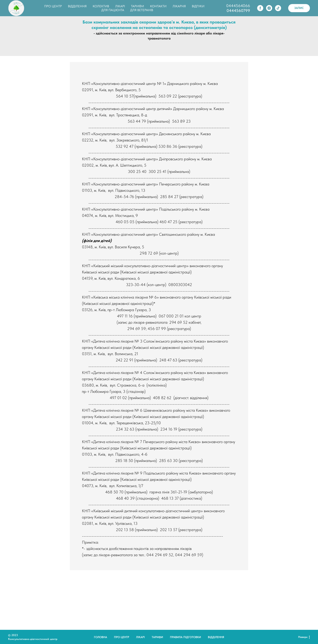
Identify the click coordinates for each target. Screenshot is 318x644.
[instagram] (269, 8)
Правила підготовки (185, 637)
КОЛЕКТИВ (101, 6)
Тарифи (157, 637)
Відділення (216, 637)
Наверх (304, 637)
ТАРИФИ (137, 6)
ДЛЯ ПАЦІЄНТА (112, 10)
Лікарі (140, 637)
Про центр (121, 637)
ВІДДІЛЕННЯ (77, 6)
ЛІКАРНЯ (179, 6)
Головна (100, 637)
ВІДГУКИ (198, 6)
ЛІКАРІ (120, 6)
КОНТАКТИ (158, 6)
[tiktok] (278, 8)
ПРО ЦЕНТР (53, 6)
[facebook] (260, 8)
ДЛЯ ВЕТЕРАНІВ (141, 10)
